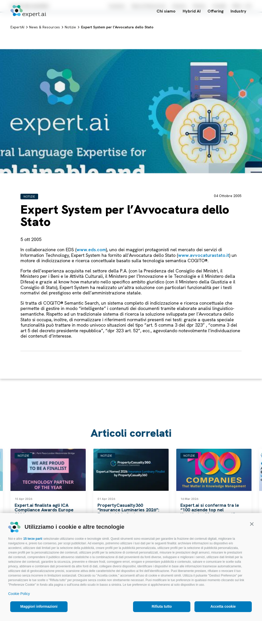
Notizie (29, 196)
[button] (252, 524)
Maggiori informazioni (38, 606)
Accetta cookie (223, 606)
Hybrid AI (192, 12)
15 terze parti (32, 538)
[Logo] (28, 12)
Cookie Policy (19, 594)
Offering (216, 12)
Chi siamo (166, 12)
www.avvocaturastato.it (203, 255)
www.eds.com (91, 249)
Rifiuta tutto (162, 606)
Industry (241, 12)
